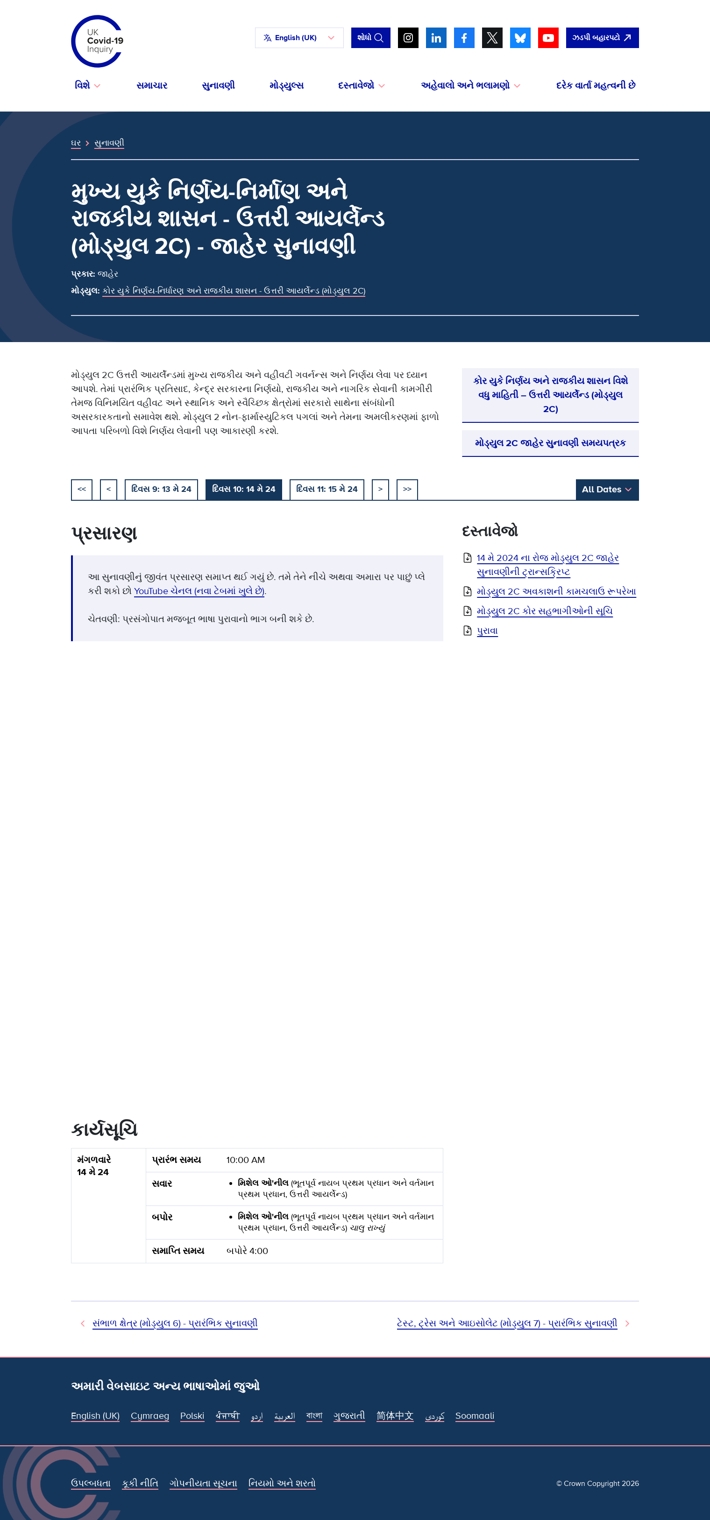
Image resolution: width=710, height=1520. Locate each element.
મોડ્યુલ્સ (287, 85)
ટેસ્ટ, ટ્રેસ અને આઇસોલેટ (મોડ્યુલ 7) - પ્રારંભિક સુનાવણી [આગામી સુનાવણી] (507, 1323)
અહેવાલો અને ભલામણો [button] (465, 85)
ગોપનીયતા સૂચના (203, 1483)
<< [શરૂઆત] (82, 489)
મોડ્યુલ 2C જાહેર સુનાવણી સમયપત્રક (550, 443)
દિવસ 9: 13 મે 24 (161, 489)
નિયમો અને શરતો (282, 1483)
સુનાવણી (218, 85)
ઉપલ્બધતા (91, 1483)
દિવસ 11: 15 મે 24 (327, 489)
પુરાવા (487, 631)
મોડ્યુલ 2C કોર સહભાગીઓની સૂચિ (545, 611)
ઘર (76, 143)
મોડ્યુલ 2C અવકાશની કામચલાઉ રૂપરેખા (556, 591)
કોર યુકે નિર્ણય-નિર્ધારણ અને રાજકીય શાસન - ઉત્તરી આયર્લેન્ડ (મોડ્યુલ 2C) (233, 291)
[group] (257, 1209)
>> (407, 489)
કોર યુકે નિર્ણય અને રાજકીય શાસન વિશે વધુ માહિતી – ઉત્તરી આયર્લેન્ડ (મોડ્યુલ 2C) (550, 395)
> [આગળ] (380, 489)
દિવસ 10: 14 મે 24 (244, 489)
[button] (299, 38)
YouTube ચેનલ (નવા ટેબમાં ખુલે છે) (199, 591)
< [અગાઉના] (108, 489)
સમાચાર (151, 85)
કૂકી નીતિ (140, 1483)
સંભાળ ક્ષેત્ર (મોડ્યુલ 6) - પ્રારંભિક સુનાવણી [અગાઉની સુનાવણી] (175, 1323)
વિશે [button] (82, 85)
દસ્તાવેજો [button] (356, 85)
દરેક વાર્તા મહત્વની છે (595, 85)
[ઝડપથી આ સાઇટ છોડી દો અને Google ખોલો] (602, 38)
